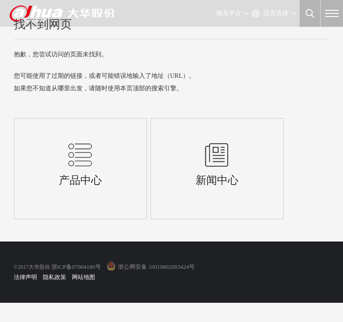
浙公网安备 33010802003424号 (156, 266)
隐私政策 (54, 277)
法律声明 (25, 277)
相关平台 (228, 13)
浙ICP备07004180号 (76, 266)
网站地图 (83, 277)
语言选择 (276, 13)
